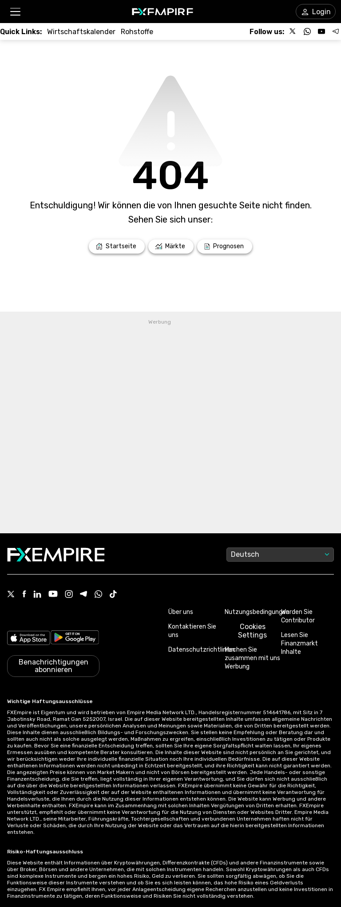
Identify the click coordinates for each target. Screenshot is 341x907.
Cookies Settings (252, 630)
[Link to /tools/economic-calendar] (81, 31)
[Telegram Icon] (83, 595)
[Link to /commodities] (137, 31)
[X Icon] (11, 594)
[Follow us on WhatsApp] (307, 31)
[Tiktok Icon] (113, 595)
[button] (14, 11)
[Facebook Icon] (24, 594)
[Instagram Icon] (69, 595)
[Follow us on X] (293, 31)
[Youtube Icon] (53, 594)
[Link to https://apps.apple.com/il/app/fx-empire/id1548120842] (28, 638)
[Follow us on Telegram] (335, 31)
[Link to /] (117, 246)
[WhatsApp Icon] (99, 595)
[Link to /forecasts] (224, 246)
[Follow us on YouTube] (321, 31)
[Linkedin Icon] (37, 595)
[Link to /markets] (171, 246)
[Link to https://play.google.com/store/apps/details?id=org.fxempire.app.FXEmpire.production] (74, 638)
